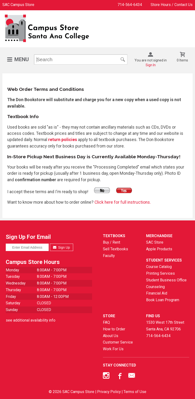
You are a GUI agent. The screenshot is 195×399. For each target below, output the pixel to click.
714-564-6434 (130, 4)
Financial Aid (156, 293)
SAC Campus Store (18, 4)
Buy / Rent (111, 242)
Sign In (151, 65)
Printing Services (160, 273)
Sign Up (61, 247)
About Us (110, 335)
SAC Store (154, 242)
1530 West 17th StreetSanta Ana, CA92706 (165, 325)
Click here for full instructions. (123, 202)
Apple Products (159, 249)
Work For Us (113, 349)
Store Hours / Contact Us (172, 4)
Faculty (109, 255)
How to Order (114, 329)
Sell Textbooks (115, 249)
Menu (21, 59)
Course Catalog (159, 266)
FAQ (106, 322)
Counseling (155, 286)
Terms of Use (135, 391)
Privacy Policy (109, 391)
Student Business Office (166, 280)
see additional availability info (30, 320)
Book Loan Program (162, 300)
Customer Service (118, 342)
